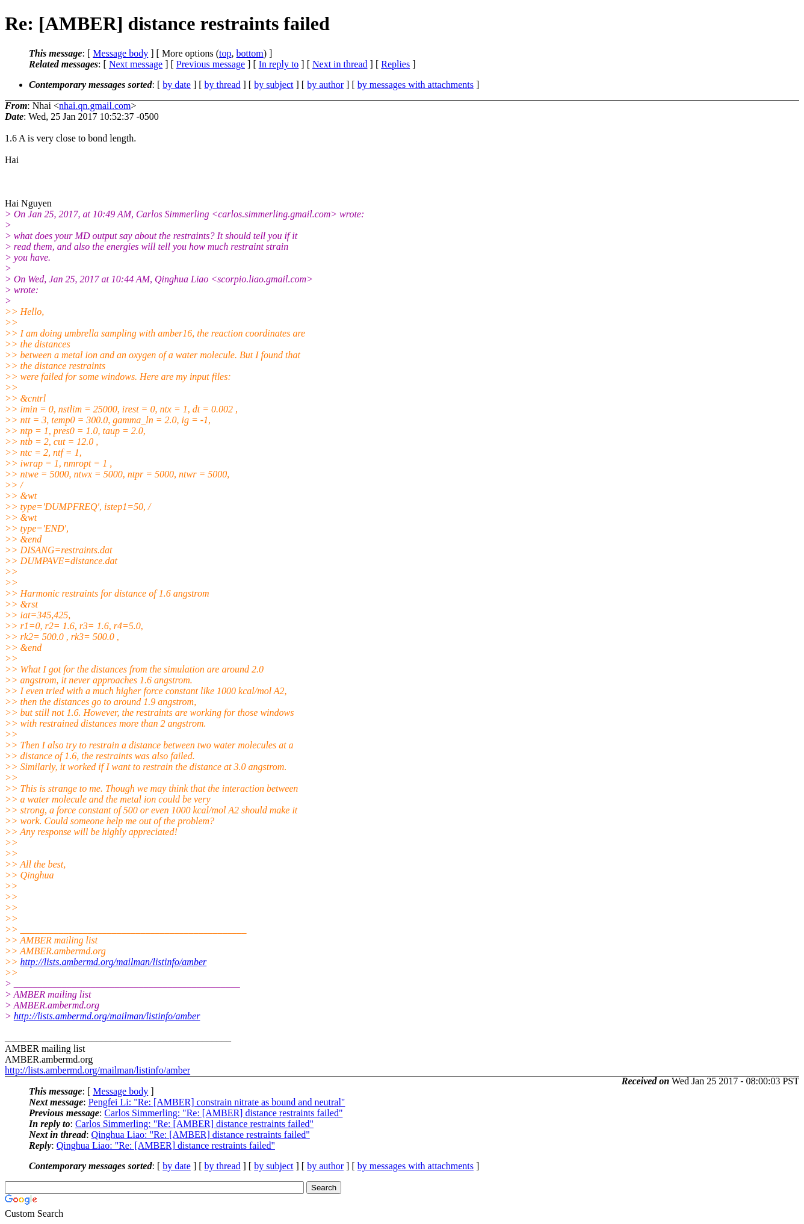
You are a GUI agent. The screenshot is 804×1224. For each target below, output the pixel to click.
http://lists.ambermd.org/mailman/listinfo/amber (113, 962)
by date (176, 84)
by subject (273, 84)
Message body (120, 53)
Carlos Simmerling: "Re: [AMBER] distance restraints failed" (223, 1113)
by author (325, 84)
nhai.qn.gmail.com (95, 106)
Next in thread (340, 64)
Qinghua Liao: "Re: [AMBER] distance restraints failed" (200, 1134)
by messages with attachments (415, 84)
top (225, 53)
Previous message (210, 64)
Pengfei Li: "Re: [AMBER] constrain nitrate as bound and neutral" (216, 1102)
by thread (223, 84)
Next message (135, 64)
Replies (395, 64)
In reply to (279, 64)
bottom (249, 53)
